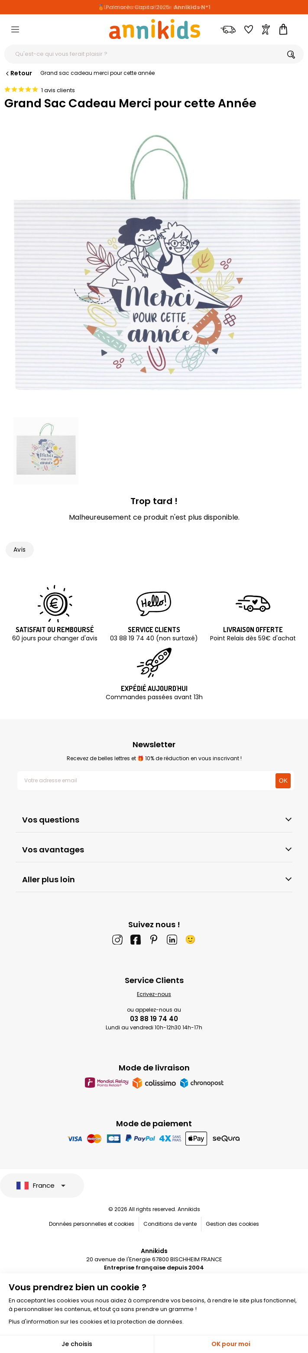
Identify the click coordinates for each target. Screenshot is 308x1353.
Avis (19, 549)
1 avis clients (58, 90)
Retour (18, 73)
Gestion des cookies (232, 1224)
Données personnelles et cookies (91, 1224)
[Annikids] (154, 29)
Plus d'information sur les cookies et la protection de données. (96, 1322)
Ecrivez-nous (154, 994)
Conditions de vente (170, 1224)
